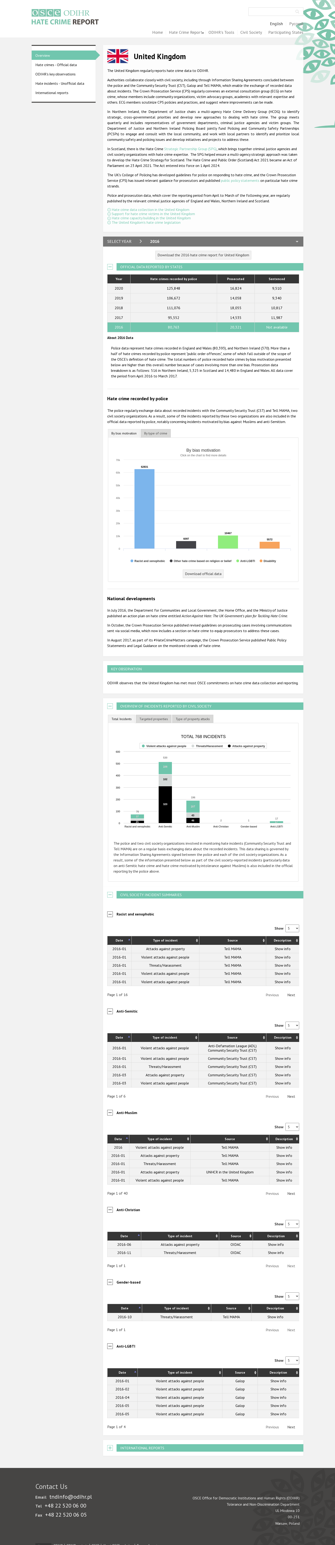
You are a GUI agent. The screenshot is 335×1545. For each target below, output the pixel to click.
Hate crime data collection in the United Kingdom (150, 209)
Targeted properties (153, 719)
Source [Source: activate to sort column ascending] (233, 940)
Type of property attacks (193, 719)
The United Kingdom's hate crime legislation (146, 222)
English (276, 23)
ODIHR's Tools (221, 32)
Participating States (285, 32)
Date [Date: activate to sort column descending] (119, 940)
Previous (272, 995)
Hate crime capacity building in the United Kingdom (151, 218)
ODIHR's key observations (55, 74)
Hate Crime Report (185, 32)
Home (157, 32)
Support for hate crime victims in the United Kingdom (153, 214)
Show (287, 928)
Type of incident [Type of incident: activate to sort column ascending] (165, 940)
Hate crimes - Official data (56, 64)
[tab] (124, 433)
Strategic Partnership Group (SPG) (190, 148)
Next (291, 995)
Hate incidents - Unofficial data (59, 83)
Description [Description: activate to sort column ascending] (282, 940)
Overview (42, 55)
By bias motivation (124, 433)
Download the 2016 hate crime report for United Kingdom (203, 255)
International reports (51, 92)
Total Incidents (121, 719)
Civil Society (251, 32)
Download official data (203, 573)
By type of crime (155, 433)
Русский (296, 23)
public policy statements (240, 180)
